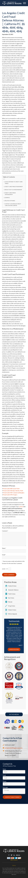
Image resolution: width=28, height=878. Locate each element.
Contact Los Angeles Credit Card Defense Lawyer (13, 204)
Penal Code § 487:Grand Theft (11, 488)
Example (7, 197)
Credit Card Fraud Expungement (10, 193)
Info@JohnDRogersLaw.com (13, 748)
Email (4, 554)
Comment (5, 531)
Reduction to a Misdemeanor (13, 189)
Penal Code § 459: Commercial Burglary (13, 492)
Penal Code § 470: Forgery (10, 494)
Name (4, 548)
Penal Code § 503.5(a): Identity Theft (13, 490)
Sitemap (14, 865)
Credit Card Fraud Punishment (14, 186)
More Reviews (14, 649)
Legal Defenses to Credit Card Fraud (14, 182)
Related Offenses (10, 200)
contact (21, 506)
